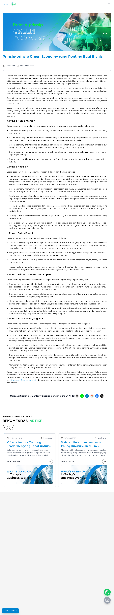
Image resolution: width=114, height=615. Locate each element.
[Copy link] (77, 396)
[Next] (11, 427)
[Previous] (5, 427)
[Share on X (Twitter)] (101, 396)
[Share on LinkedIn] (87, 396)
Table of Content (10, 611)
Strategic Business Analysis (23, 380)
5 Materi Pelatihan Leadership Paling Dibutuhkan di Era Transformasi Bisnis (82, 444)
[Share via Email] (92, 396)
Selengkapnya (30, 461)
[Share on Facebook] (97, 396)
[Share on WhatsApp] (82, 396)
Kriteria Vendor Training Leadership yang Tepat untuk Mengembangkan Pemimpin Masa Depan (28, 444)
